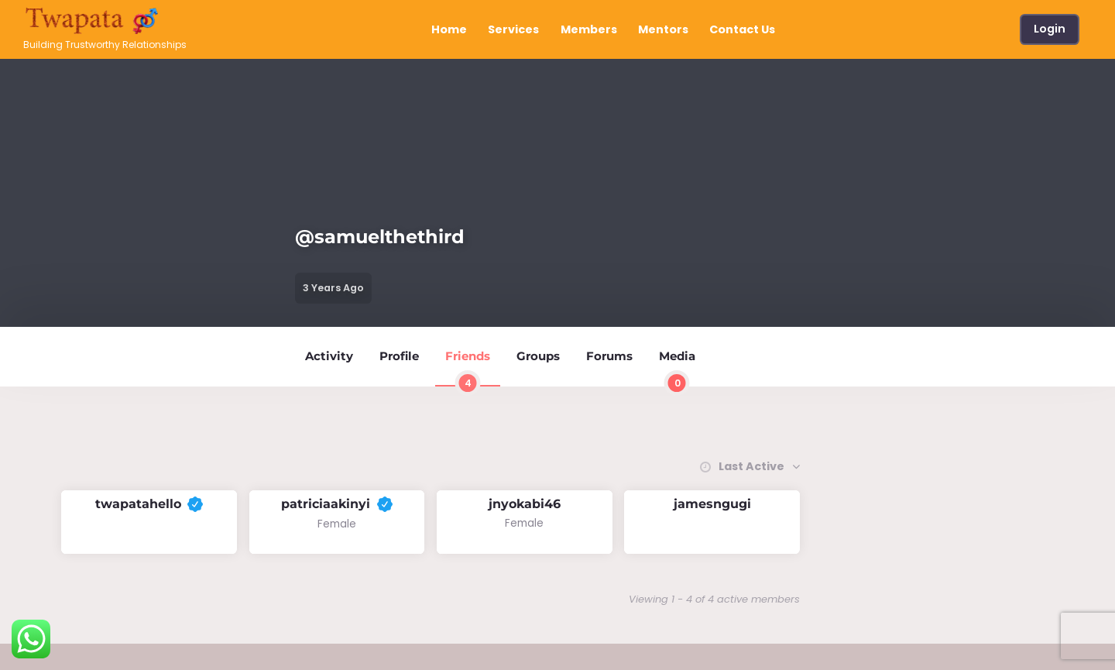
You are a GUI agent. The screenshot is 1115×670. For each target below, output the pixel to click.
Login (1049, 28)
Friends (467, 368)
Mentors (663, 29)
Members (589, 29)
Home (449, 29)
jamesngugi (712, 503)
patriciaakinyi (336, 504)
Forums (609, 356)
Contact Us (742, 29)
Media (677, 368)
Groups (538, 356)
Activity (329, 356)
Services (513, 29)
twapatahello (149, 504)
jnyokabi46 (525, 503)
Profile (399, 356)
